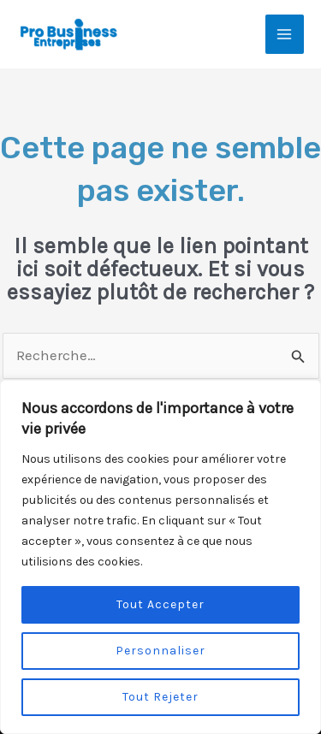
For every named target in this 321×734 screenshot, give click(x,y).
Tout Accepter (160, 604)
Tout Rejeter (160, 697)
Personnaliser (160, 650)
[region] (160, 557)
